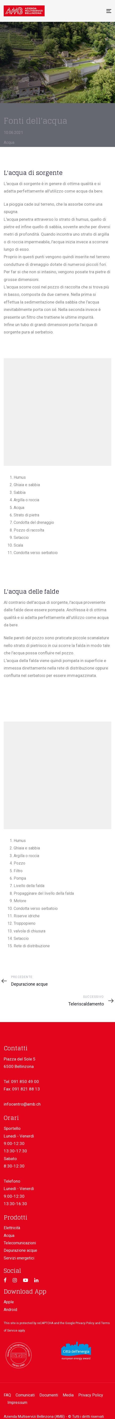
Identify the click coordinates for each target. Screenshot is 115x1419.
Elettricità (12, 1227)
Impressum (17, 1402)
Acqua (9, 1235)
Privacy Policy (85, 1323)
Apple (9, 1302)
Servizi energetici (19, 1258)
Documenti (48, 1395)
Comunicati (25, 1395)
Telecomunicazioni (20, 1243)
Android (10, 1309)
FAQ (7, 1395)
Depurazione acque (20, 1250)
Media (68, 1395)
